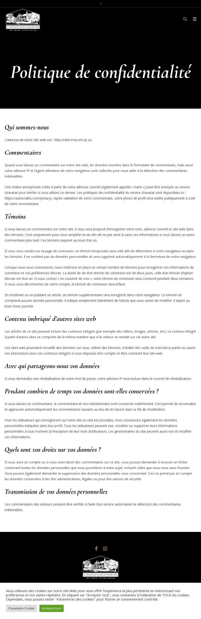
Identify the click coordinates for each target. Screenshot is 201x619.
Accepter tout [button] (51, 608)
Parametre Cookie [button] (21, 608)
